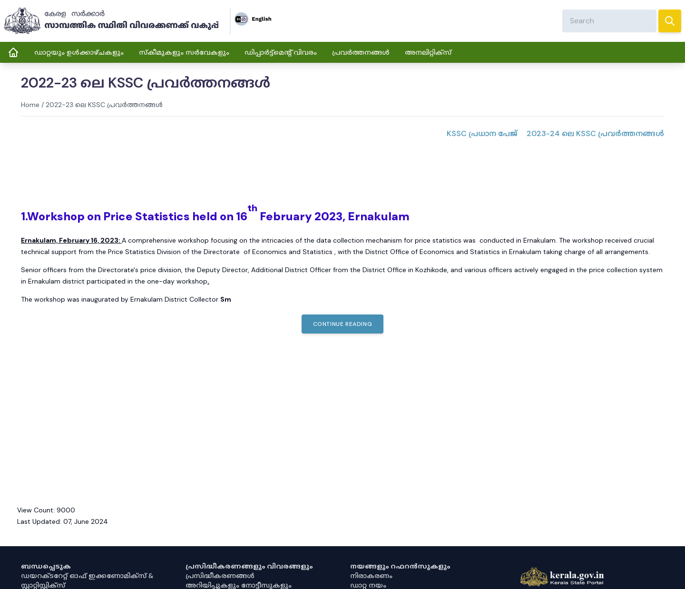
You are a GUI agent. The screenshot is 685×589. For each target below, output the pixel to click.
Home (30, 104)
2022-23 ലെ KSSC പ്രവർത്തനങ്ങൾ (104, 104)
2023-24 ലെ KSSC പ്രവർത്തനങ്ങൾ (595, 133)
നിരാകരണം (371, 575)
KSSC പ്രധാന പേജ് (482, 133)
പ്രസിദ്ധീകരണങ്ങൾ (220, 575)
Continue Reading (342, 324)
